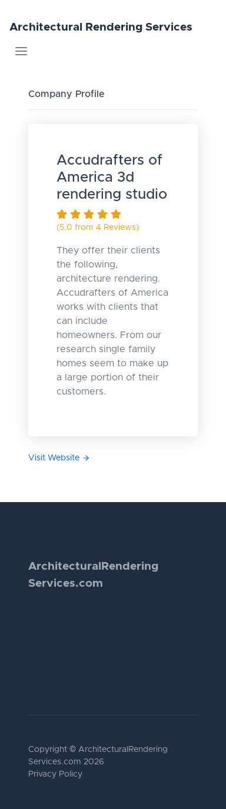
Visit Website (59, 458)
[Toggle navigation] (21, 51)
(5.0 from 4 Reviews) (97, 227)
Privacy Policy (55, 774)
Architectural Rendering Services (100, 27)
